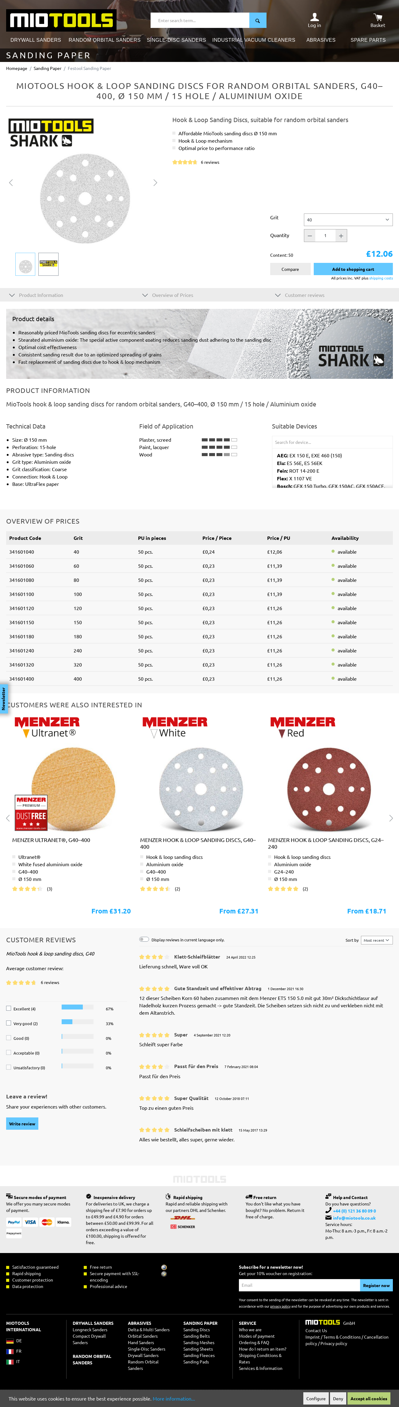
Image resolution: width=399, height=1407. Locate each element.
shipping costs (381, 277)
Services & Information (260, 1368)
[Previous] (10, 182)
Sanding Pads (196, 1361)
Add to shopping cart (353, 269)
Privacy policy (333, 1343)
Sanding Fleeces (199, 1355)
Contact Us (316, 1330)
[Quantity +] (341, 235)
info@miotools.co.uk (354, 1218)
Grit (274, 217)
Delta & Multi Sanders (149, 1329)
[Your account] (314, 20)
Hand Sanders (141, 1342)
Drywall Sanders (143, 1355)
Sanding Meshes (198, 1342)
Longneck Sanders (90, 1329)
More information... (174, 1398)
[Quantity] (325, 235)
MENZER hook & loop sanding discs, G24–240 (326, 843)
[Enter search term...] (200, 20)
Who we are (250, 1329)
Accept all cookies (369, 1398)
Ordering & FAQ (254, 1342)
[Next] (155, 182)
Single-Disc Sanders (146, 1348)
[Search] (258, 20)
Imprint (312, 1337)
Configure (316, 1398)
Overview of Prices (167, 294)
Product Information (36, 294)
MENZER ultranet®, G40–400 (51, 839)
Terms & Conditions (342, 1337)
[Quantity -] (310, 235)
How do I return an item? (262, 1348)
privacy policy (280, 1306)
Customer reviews (299, 294)
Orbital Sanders (143, 1336)
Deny (338, 1398)
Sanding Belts (196, 1336)
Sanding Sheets (198, 1348)
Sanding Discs (196, 1329)
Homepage (16, 68)
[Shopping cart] (378, 20)
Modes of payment (257, 1336)
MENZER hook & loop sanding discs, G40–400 (198, 843)
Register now (376, 1285)
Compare (290, 269)
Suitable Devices (294, 426)
